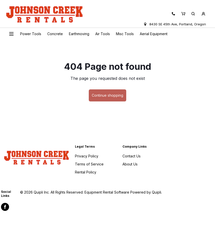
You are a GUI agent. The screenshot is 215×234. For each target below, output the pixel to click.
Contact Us (131, 156)
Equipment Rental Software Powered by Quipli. (123, 192)
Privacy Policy (86, 156)
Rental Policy (85, 172)
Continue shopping (107, 95)
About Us (130, 164)
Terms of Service (89, 164)
